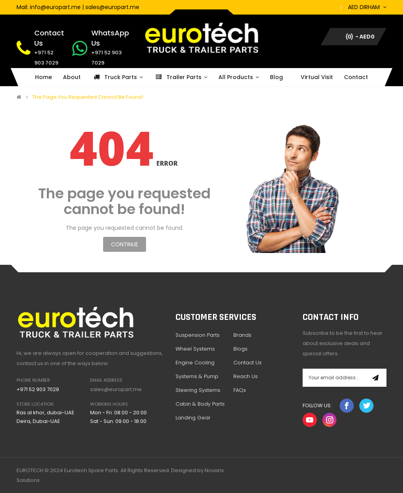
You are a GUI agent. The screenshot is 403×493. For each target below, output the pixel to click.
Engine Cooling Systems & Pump (197, 369)
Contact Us (247, 362)
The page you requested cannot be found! (87, 97)
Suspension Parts (198, 335)
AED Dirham (367, 7)
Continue (124, 244)
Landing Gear (193, 417)
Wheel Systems (195, 349)
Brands (242, 335)
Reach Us (245, 376)
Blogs (240, 349)
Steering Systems (198, 390)
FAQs (239, 390)
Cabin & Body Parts (200, 404)
